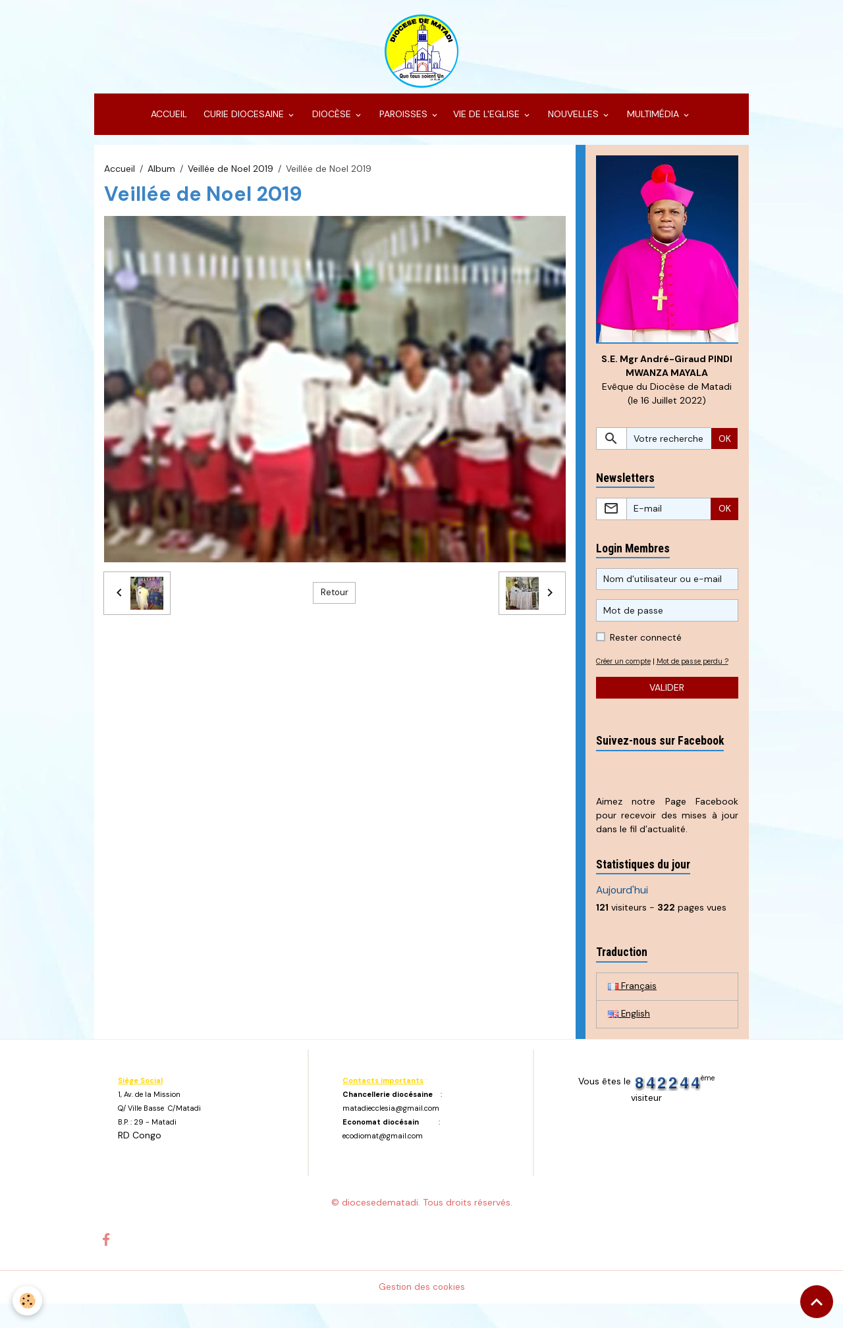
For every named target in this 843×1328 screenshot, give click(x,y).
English (629, 1038)
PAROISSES (403, 122)
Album (161, 176)
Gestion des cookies (421, 1311)
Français (632, 1009)
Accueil (119, 176)
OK (725, 448)
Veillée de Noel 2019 (230, 176)
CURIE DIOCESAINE (243, 122)
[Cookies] (28, 1300)
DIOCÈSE (332, 122)
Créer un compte (626, 670)
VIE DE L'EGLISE (487, 122)
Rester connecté (646, 646)
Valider (666, 710)
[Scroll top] (816, 1301)
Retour (334, 601)
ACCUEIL (167, 122)
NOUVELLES (573, 122)
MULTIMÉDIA (653, 122)
